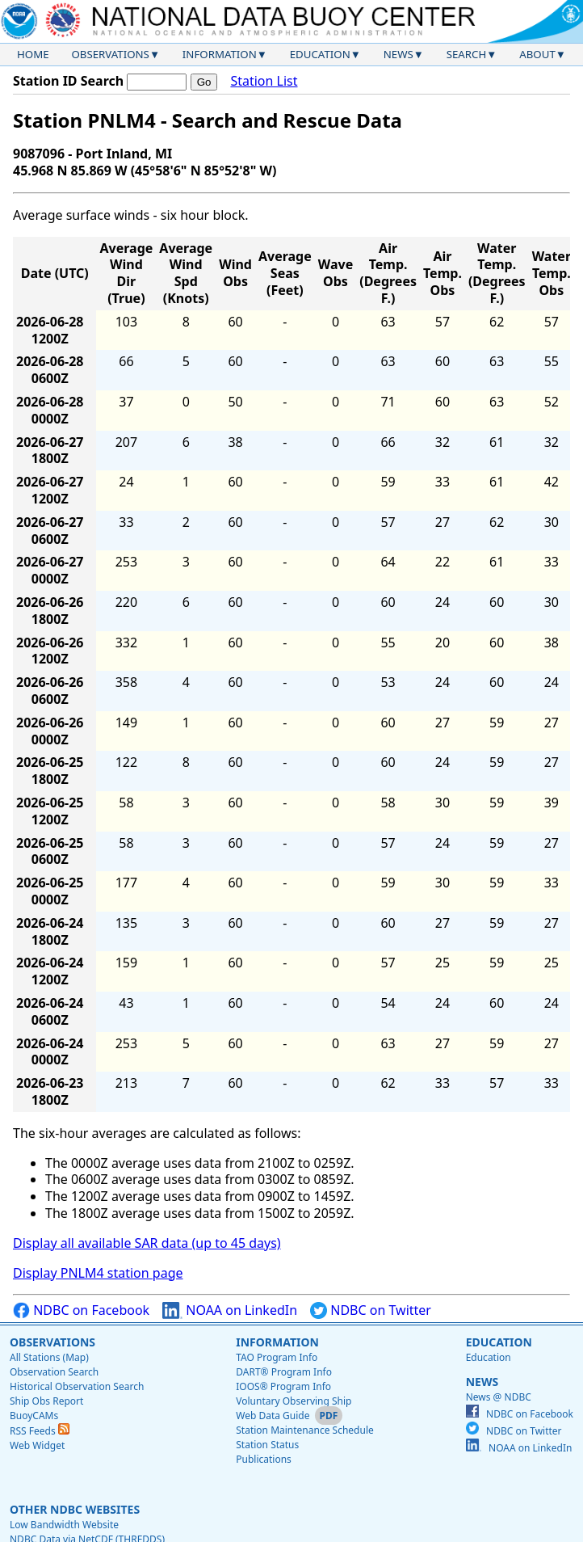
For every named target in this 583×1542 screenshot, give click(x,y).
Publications (264, 1459)
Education (320, 54)
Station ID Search (68, 81)
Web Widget (37, 1445)
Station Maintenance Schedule (305, 1430)
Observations (110, 54)
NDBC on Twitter (370, 1310)
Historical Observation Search (77, 1386)
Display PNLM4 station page (98, 1273)
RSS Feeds (39, 1431)
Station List (263, 81)
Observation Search (54, 1372)
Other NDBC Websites (75, 1509)
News (398, 54)
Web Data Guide (272, 1415)
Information (219, 54)
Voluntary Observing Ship (293, 1401)
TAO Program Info (276, 1357)
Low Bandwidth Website (64, 1524)
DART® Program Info (284, 1372)
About (537, 54)
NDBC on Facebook (81, 1310)
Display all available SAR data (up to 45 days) (147, 1243)
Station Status (267, 1444)
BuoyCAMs (34, 1415)
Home (33, 54)
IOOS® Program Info (283, 1386)
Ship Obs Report (46, 1401)
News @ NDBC (498, 1397)
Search (467, 54)
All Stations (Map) (49, 1357)
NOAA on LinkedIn (229, 1310)
